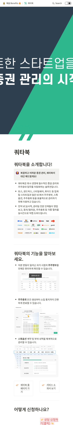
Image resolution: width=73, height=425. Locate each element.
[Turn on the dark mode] (68, 4)
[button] (12, 3)
